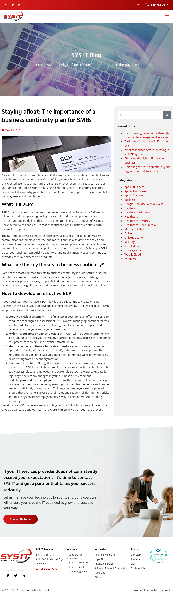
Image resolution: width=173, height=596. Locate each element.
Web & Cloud (132, 254)
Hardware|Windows (137, 212)
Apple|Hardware (135, 191)
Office (128, 233)
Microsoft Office (134, 229)
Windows (130, 259)
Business (130, 200)
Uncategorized (133, 250)
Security (129, 242)
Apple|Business (134, 187)
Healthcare (131, 216)
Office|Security (134, 237)
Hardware (130, 208)
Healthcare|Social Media (140, 225)
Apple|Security (133, 195)
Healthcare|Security (137, 221)
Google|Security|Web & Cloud (143, 204)
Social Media (132, 246)
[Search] (167, 115)
